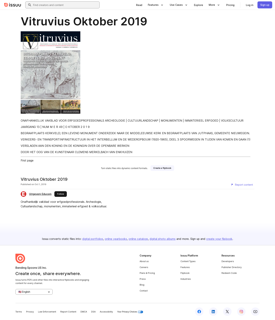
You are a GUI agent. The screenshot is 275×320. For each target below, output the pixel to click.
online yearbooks (116, 239)
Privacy (30, 311)
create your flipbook (219, 239)
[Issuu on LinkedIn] (213, 311)
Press (143, 279)
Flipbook (185, 273)
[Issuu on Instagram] (241, 311)
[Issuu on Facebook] (199, 311)
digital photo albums (163, 239)
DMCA (84, 311)
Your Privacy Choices (130, 312)
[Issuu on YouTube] (255, 311)
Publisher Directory (232, 267)
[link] (139, 4)
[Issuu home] (12, 5)
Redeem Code (229, 273)
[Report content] (241, 185)
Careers (144, 267)
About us (144, 261)
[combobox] (65, 5)
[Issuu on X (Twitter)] (227, 311)
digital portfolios (92, 239)
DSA (93, 311)
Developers (228, 261)
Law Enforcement (47, 311)
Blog (142, 284)
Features (185, 267)
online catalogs (138, 239)
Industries (185, 279)
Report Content (68, 311)
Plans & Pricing (147, 273)
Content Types (188, 261)
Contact (144, 290)
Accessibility (106, 311)
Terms (18, 311)
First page (27, 160)
